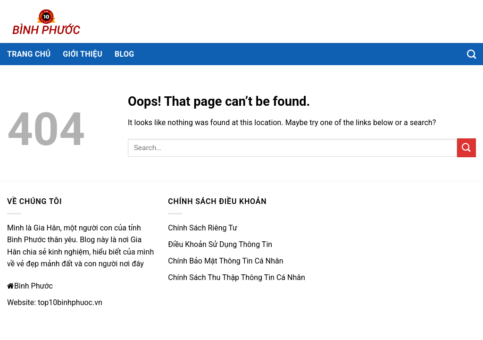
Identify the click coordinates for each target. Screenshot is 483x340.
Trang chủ (28, 54)
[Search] (471, 54)
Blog (124, 54)
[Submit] (466, 147)
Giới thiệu (82, 54)
